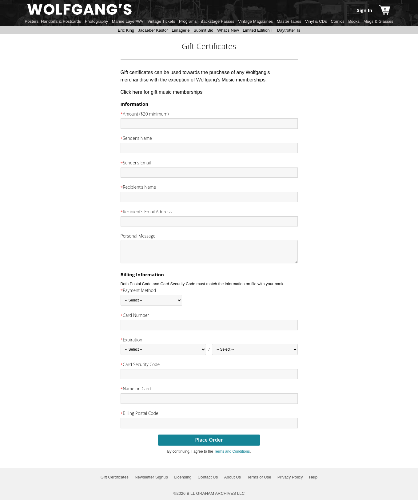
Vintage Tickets (161, 21)
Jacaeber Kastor (153, 30)
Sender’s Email (137, 163)
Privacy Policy (290, 477)
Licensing (182, 477)
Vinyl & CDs (316, 21)
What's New (228, 30)
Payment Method (139, 290)
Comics (337, 21)
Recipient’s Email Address (147, 212)
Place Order (209, 439)
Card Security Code (141, 364)
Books (354, 21)
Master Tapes (289, 21)
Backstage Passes (217, 21)
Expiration (132, 340)
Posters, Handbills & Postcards (53, 21)
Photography (96, 21)
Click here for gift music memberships (162, 92)
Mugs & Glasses (378, 21)
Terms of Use (259, 477)
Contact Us (207, 477)
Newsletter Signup (151, 477)
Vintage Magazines (255, 21)
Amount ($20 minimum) (146, 114)
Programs (188, 21)
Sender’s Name (137, 138)
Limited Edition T (258, 30)
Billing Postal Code (140, 413)
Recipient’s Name (139, 187)
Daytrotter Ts (288, 30)
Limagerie (181, 30)
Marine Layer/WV (128, 21)
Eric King (126, 30)
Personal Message (138, 236)
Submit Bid (203, 30)
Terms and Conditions (232, 451)
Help (313, 477)
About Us (232, 477)
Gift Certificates (115, 477)
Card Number (136, 315)
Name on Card (137, 389)
